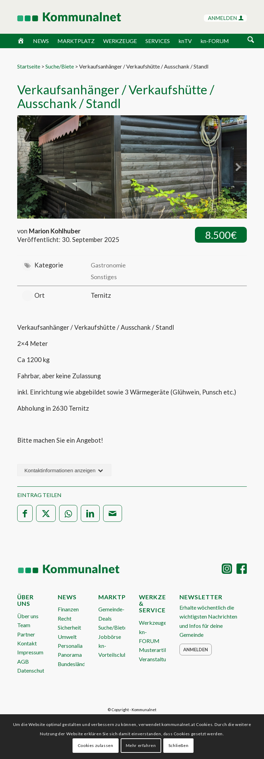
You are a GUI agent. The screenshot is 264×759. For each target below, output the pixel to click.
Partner (26, 634)
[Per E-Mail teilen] (112, 513)
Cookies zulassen (95, 745)
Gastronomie (108, 265)
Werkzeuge (152, 622)
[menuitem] (251, 41)
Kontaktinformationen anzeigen (64, 470)
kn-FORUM (214, 41)
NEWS (41, 41)
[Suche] (251, 40)
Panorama (70, 654)
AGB (23, 661)
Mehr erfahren (141, 745)
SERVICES (157, 41)
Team (23, 625)
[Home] (20, 41)
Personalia (70, 645)
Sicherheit (69, 627)
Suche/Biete (59, 66)
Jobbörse (109, 636)
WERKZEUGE (120, 41)
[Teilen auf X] (45, 513)
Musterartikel (155, 649)
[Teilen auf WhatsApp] (68, 513)
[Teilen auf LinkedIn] (90, 513)
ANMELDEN (225, 18)
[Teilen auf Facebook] (25, 513)
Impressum (30, 652)
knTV (185, 41)
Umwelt (67, 636)
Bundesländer (74, 664)
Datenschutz (32, 670)
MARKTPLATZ (76, 41)
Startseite (28, 66)
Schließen (178, 745)
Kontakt (27, 643)
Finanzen (68, 609)
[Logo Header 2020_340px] (60, 17)
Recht (65, 618)
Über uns (27, 616)
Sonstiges (104, 277)
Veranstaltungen (158, 659)
